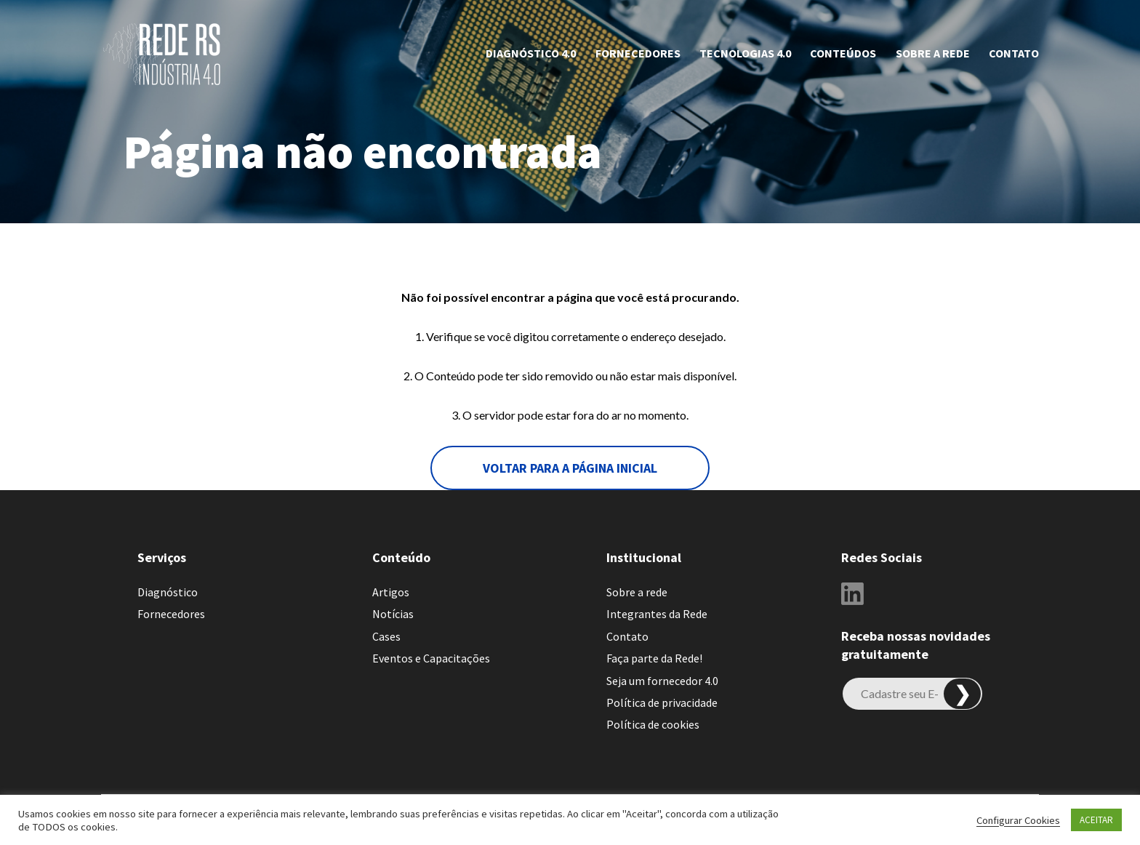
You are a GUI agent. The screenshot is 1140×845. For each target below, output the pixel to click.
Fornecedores (638, 53)
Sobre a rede (933, 53)
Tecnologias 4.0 (745, 53)
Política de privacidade (662, 702)
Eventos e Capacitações (431, 658)
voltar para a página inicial (570, 468)
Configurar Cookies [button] (1018, 820)
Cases (386, 636)
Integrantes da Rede (656, 613)
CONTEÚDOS (843, 53)
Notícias (393, 613)
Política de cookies (652, 724)
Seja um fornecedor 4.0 (662, 680)
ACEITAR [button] (1096, 820)
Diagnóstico (167, 592)
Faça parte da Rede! (654, 658)
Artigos (390, 592)
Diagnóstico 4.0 (531, 53)
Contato (1014, 53)
